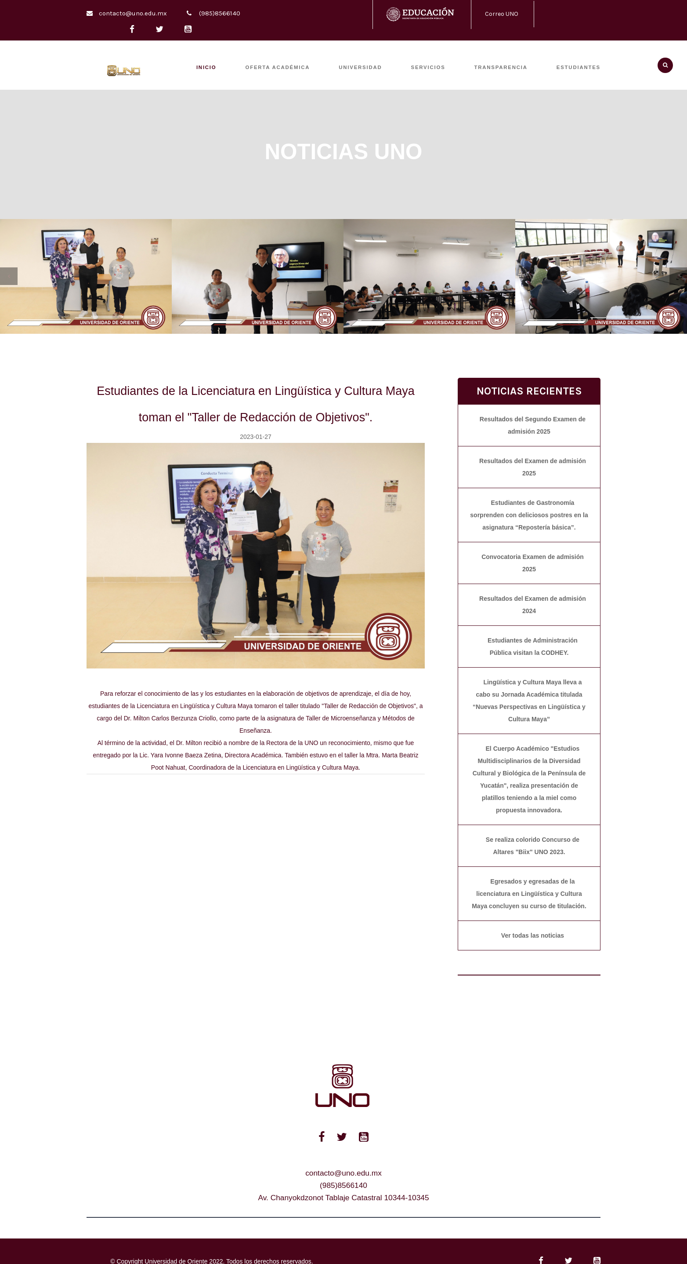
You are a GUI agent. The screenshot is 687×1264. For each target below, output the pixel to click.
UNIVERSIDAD (360, 67)
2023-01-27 (255, 436)
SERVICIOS (428, 67)
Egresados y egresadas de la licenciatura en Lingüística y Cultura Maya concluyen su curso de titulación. (529, 894)
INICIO (206, 67)
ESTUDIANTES (578, 67)
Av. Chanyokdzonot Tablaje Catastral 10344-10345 (343, 1197)
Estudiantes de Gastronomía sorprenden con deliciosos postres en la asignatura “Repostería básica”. (529, 515)
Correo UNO (501, 14)
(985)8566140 (219, 13)
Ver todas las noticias (532, 935)
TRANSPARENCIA (501, 67)
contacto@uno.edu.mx (133, 13)
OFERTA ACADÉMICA (278, 67)
